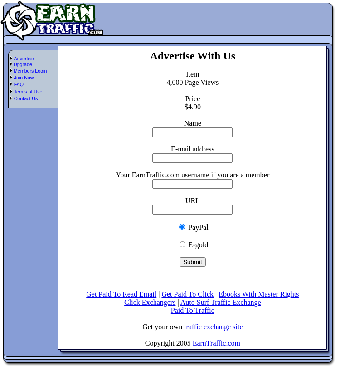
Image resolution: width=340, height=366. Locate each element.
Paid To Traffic (192, 310)
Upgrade (22, 64)
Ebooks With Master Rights (259, 294)
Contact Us (26, 98)
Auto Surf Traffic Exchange (220, 302)
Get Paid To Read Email (121, 294)
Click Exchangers (149, 302)
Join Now (24, 77)
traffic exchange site (213, 327)
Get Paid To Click (187, 294)
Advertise (24, 58)
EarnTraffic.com (216, 343)
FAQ (19, 84)
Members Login (29, 70)
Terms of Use (28, 91)
